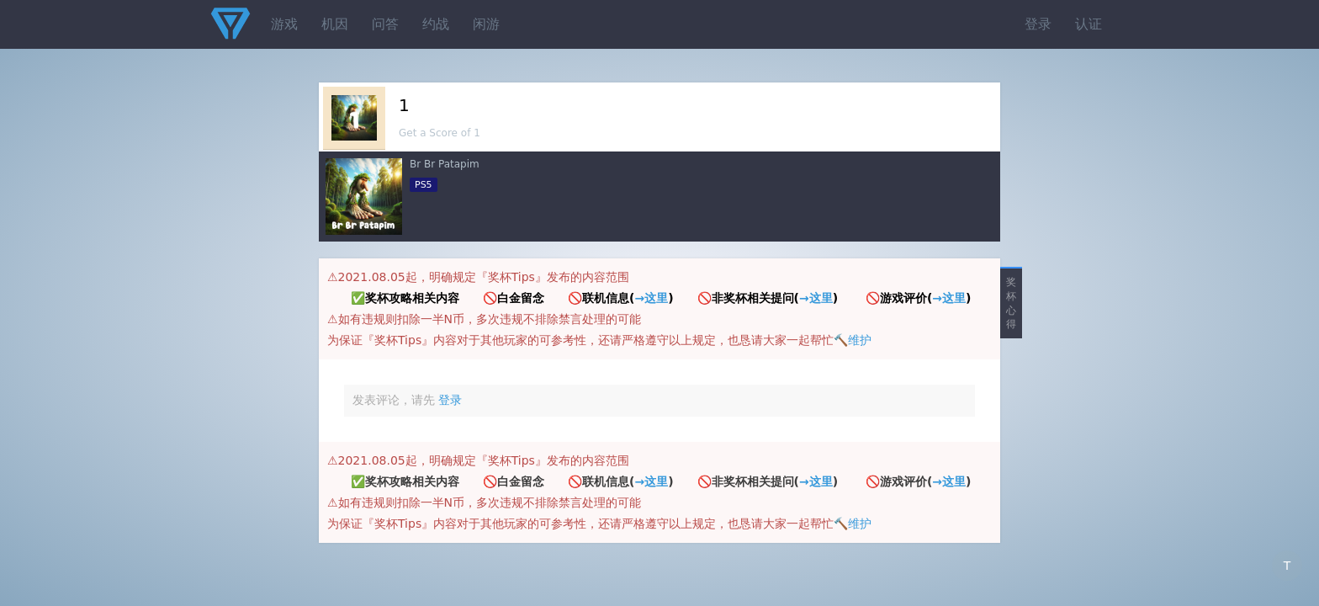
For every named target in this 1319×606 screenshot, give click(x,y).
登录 (1038, 24)
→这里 (651, 298)
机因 (334, 24)
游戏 (284, 24)
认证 (1088, 24)
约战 (435, 24)
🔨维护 (852, 340)
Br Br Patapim (444, 164)
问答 (385, 24)
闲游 (486, 24)
